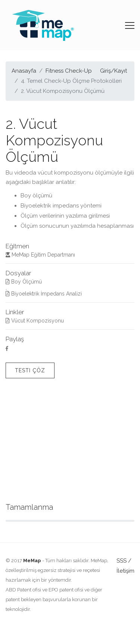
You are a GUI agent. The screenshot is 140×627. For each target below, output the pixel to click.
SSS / (123, 560)
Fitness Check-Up (69, 70)
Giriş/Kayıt (113, 70)
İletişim (125, 570)
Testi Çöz (30, 370)
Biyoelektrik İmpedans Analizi (44, 294)
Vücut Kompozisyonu (35, 321)
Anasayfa (24, 70)
